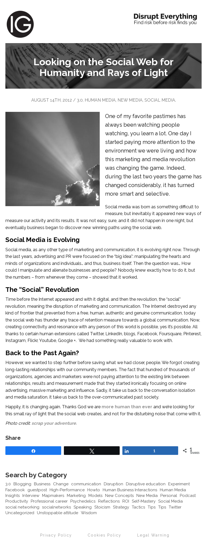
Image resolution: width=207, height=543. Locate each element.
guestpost (37, 489)
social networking (22, 507)
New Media (130, 100)
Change (60, 484)
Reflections (109, 501)
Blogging (22, 484)
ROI (125, 501)
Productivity (16, 501)
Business (42, 484)
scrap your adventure (54, 423)
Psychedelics (82, 501)
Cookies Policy (104, 535)
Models (95, 495)
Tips (152, 507)
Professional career (49, 501)
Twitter (175, 507)
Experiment (179, 484)
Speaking (83, 507)
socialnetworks (56, 507)
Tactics (138, 507)
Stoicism (102, 507)
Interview (30, 495)
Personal (168, 495)
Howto (93, 489)
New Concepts (119, 495)
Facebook (15, 489)
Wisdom (89, 512)
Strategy (121, 507)
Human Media (100, 100)
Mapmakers (53, 495)
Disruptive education (145, 484)
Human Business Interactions (130, 489)
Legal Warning (153, 535)
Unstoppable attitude (57, 512)
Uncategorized (19, 512)
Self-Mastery (144, 501)
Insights (12, 495)
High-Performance (67, 489)
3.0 (80, 100)
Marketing (76, 495)
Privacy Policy (56, 535)
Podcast (188, 495)
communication (86, 484)
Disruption (113, 484)
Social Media (159, 100)
